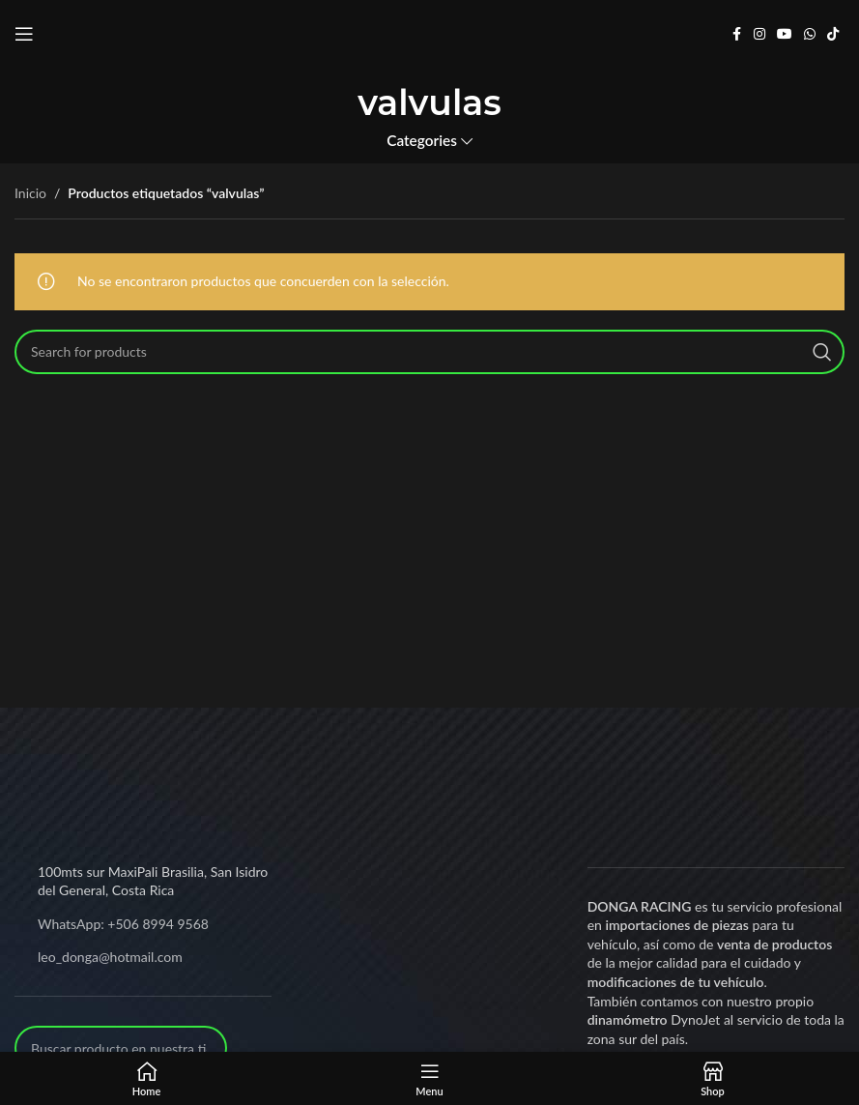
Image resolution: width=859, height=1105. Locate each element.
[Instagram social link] (759, 34)
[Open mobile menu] (24, 34)
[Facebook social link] (736, 34)
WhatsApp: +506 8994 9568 (123, 924)
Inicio (30, 193)
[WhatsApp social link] (809, 34)
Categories (422, 140)
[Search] (429, 352)
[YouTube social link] (784, 34)
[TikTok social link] (833, 34)
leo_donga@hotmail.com (110, 956)
